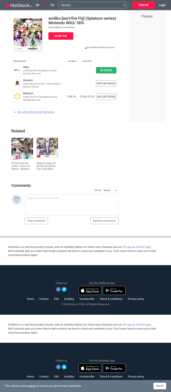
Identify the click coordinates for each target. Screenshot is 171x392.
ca (52, 5)
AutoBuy (69, 299)
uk (37, 5)
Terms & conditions (111, 299)
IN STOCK (106, 70)
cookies (31, 385)
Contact (44, 299)
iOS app (127, 247)
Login (162, 5)
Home (30, 299)
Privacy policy (136, 299)
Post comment (36, 220)
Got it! (159, 385)
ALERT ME (61, 36)
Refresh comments (104, 220)
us (44, 5)
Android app (142, 247)
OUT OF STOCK (106, 83)
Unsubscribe (86, 299)
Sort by (98, 190)
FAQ (56, 299)
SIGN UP (143, 5)
